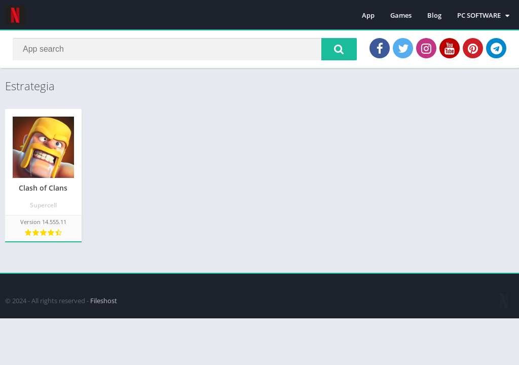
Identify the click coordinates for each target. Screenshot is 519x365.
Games (401, 15)
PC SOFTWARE (479, 15)
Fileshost (103, 300)
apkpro (11, 278)
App (368, 15)
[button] (339, 49)
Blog (434, 15)
